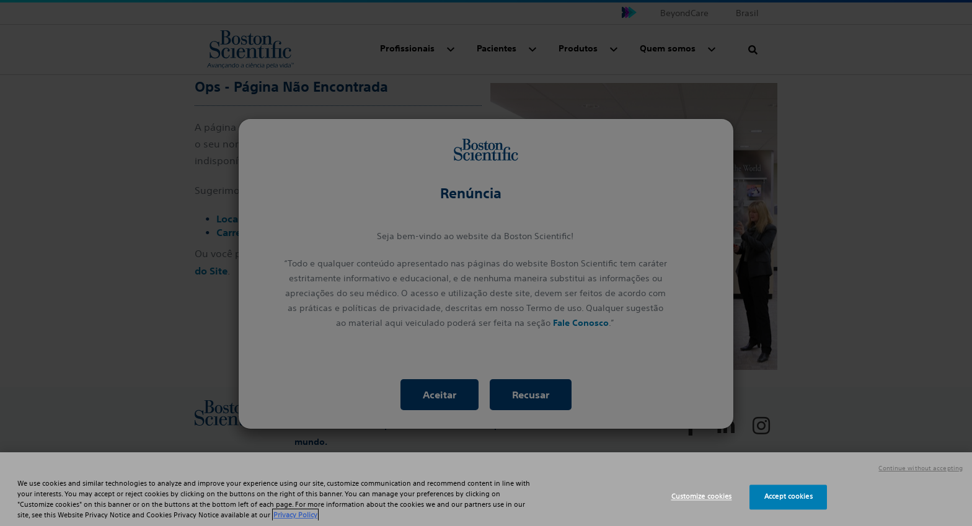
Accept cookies (788, 497)
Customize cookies (701, 497)
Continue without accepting (920, 468)
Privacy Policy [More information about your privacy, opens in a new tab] (295, 515)
